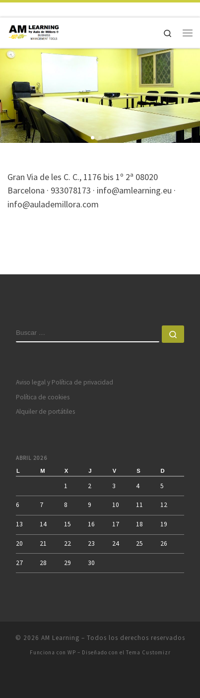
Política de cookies (42, 397)
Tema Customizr (148, 652)
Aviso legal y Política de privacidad (64, 382)
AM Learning (60, 638)
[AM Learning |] (34, 31)
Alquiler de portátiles (45, 411)
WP (71, 652)
